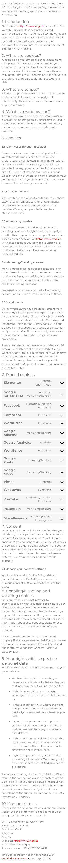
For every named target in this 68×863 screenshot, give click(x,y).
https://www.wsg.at (30, 26)
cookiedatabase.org (14, 858)
